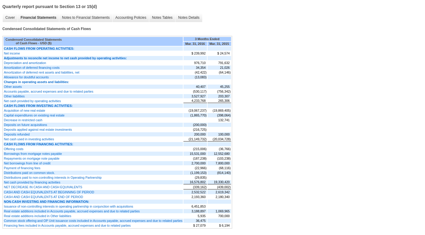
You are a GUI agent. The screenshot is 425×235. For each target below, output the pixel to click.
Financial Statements (38, 17)
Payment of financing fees (22, 168)
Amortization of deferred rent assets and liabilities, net (42, 72)
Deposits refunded (17, 134)
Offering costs (14, 149)
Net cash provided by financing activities (32, 182)
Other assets (13, 86)
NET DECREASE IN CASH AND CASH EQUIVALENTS (43, 187)
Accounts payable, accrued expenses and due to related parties (48, 91)
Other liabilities (14, 96)
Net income (12, 53)
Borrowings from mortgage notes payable (33, 153)
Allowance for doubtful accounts (26, 77)
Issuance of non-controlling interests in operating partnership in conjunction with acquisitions (68, 206)
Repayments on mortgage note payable (32, 158)
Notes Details (188, 17)
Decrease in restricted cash (23, 120)
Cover (10, 17)
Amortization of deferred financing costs (32, 67)
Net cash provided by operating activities (32, 101)
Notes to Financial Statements (86, 17)
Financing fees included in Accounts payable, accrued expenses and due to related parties (67, 225)
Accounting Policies (130, 17)
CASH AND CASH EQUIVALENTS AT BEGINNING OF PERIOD (49, 192)
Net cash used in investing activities (29, 139)
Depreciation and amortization (25, 63)
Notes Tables (162, 17)
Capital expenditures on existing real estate (34, 115)
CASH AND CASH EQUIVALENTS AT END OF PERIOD (43, 197)
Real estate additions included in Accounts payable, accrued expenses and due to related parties (72, 211)
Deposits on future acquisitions (25, 125)
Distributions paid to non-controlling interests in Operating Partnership (53, 177)
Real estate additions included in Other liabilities (37, 216)
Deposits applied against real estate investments (38, 129)
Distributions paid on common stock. (29, 173)
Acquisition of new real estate (24, 110)
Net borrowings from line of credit (27, 163)
